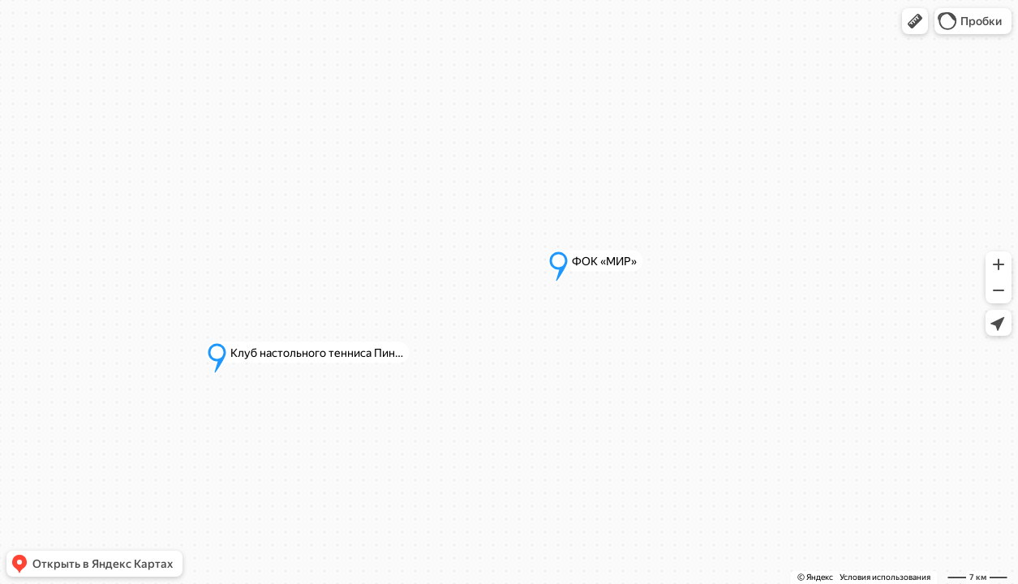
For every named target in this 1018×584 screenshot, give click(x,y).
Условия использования (885, 577)
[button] (915, 21)
